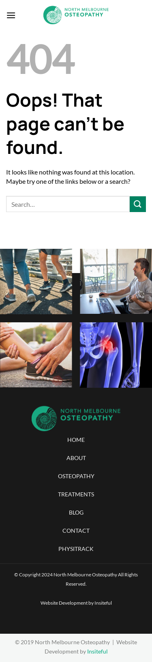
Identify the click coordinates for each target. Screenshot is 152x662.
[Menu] (11, 15)
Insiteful (103, 603)
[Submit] (138, 204)
